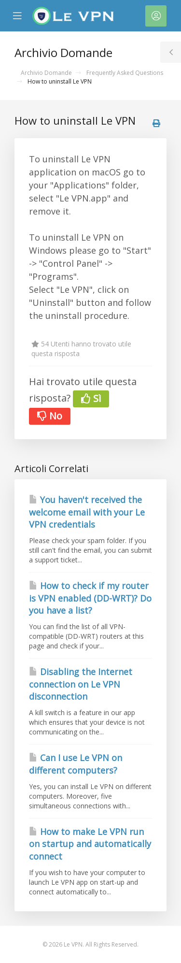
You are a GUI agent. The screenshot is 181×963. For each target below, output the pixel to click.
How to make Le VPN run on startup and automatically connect (90, 844)
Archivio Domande (46, 73)
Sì (91, 398)
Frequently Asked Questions (124, 73)
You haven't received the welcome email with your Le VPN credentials (87, 512)
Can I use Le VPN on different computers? (75, 764)
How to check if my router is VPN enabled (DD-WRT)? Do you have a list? (90, 598)
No (49, 415)
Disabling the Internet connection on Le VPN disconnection (80, 684)
